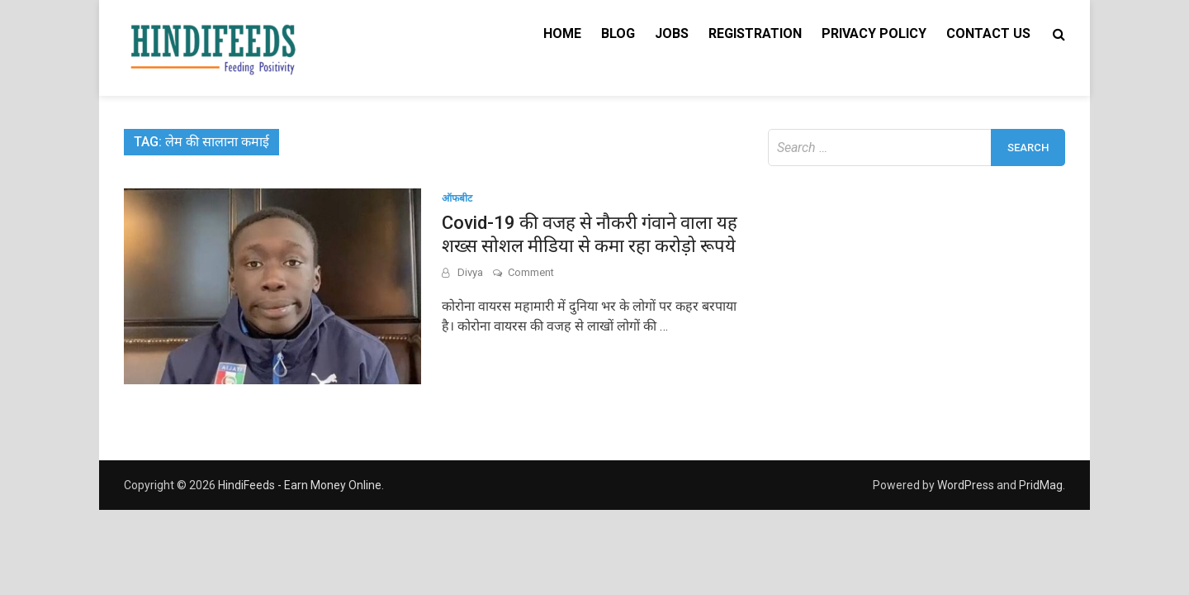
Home (562, 33)
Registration (755, 33)
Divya (470, 272)
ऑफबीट (457, 198)
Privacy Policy (874, 33)
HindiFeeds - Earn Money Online (299, 485)
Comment (531, 272)
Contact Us (988, 33)
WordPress (965, 485)
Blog (618, 33)
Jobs (672, 33)
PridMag (1041, 485)
